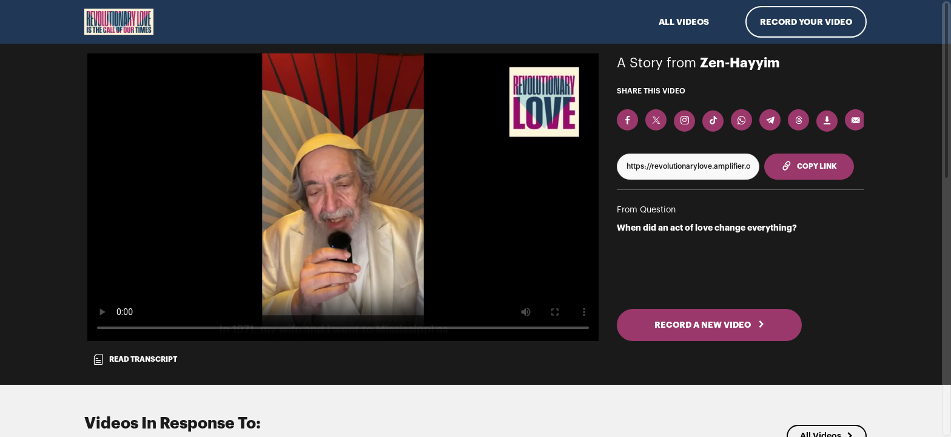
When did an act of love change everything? (707, 227)
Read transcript (134, 359)
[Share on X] (656, 119)
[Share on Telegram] (770, 119)
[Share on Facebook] (627, 119)
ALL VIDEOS (684, 22)
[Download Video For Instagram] (684, 121)
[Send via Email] (855, 119)
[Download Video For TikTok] (713, 121)
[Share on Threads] (798, 119)
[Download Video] (827, 121)
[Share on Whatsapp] (741, 119)
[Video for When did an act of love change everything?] (343, 197)
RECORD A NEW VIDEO (709, 324)
